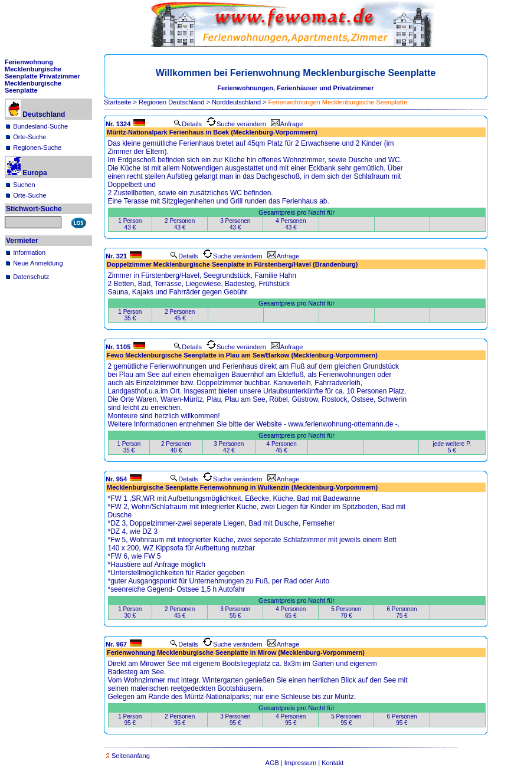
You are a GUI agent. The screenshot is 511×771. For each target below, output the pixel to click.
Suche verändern (236, 123)
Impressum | (303, 762)
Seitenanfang (128, 755)
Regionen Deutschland (171, 102)
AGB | (275, 762)
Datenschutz (31, 276)
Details (187, 123)
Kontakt (332, 762)
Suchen (24, 184)
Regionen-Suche (37, 147)
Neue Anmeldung (38, 263)
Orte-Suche (29, 136)
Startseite (117, 102)
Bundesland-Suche (40, 126)
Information (29, 252)
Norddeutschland (236, 102)
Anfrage (287, 123)
